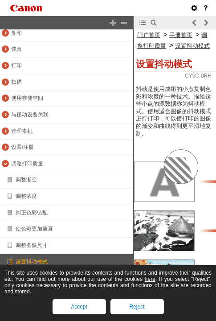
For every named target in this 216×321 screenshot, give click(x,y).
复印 (16, 33)
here (150, 279)
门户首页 (148, 35)
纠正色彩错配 (32, 213)
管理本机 (22, 131)
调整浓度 (26, 196)
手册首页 (180, 35)
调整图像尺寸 (32, 245)
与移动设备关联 (30, 114)
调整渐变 (26, 180)
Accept (79, 307)
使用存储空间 (27, 98)
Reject (136, 307)
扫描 (16, 82)
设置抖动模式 (32, 262)
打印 (16, 65)
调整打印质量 (27, 163)
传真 (16, 49)
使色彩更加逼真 (34, 229)
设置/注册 (22, 147)
